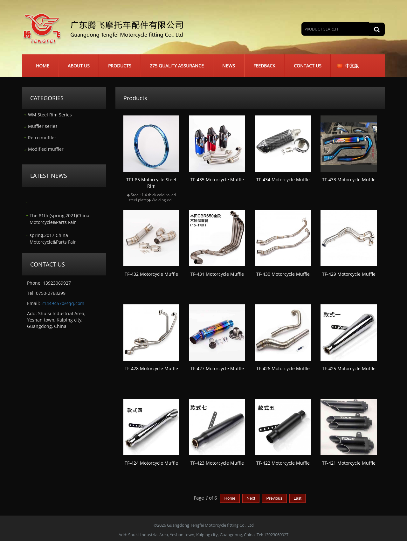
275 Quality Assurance (177, 66)
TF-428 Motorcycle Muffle (151, 368)
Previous (274, 498)
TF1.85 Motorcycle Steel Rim (151, 183)
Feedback (264, 66)
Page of (205, 498)
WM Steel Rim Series (50, 115)
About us (79, 66)
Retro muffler (42, 138)
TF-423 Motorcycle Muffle (217, 463)
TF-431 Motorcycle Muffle (217, 274)
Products (119, 66)
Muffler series (43, 126)
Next (250, 498)
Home (42, 66)
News (228, 66)
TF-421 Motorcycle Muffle (349, 463)
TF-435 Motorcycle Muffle (217, 180)
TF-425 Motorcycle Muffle (349, 368)
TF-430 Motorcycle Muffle (283, 274)
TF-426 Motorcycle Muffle (283, 368)
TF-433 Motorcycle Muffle (349, 180)
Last (298, 498)
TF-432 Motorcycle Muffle (151, 274)
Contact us (307, 66)
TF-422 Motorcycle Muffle (283, 463)
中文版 (352, 66)
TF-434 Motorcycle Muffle (283, 180)
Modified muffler (46, 149)
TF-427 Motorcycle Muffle (217, 368)
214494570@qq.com (62, 303)
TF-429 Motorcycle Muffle (349, 274)
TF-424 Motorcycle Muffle (151, 463)
